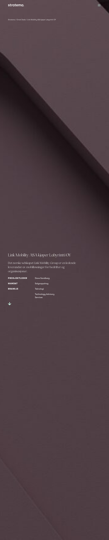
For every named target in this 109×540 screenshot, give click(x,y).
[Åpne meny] (99, 5)
